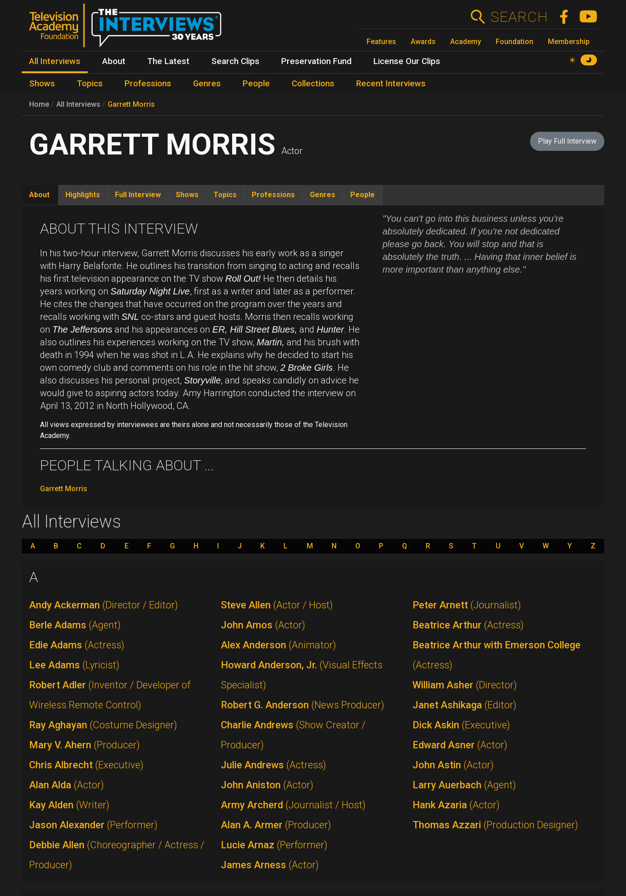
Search (519, 17)
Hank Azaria (456, 805)
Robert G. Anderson (302, 705)
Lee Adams (74, 665)
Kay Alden (69, 805)
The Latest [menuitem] (168, 61)
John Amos (263, 625)
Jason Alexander (93, 825)
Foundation (514, 41)
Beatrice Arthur (468, 625)
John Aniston (267, 785)
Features (381, 41)
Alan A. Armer (276, 825)
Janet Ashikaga (464, 705)
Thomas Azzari (495, 825)
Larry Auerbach (464, 785)
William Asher (464, 685)
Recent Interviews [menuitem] (391, 84)
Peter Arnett (466, 605)
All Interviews (78, 104)
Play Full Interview (567, 141)
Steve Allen (277, 605)
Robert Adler (109, 695)
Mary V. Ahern (84, 745)
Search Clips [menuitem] (235, 61)
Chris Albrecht (86, 765)
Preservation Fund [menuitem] (316, 61)
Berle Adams (75, 625)
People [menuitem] (256, 84)
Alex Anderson (278, 645)
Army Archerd (293, 805)
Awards (423, 41)
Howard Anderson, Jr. (302, 675)
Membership (569, 41)
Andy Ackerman (103, 605)
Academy (465, 41)
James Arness (270, 865)
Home (39, 104)
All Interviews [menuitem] (54, 61)
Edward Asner (459, 745)
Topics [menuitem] (90, 84)
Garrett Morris (131, 104)
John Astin (453, 765)
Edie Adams (76, 645)
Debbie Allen (116, 855)
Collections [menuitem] (313, 84)
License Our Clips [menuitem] (406, 61)
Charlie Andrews (293, 735)
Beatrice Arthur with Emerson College (496, 655)
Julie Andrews (273, 765)
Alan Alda (66, 785)
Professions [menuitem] (147, 84)
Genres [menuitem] (207, 84)
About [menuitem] (113, 61)
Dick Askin (461, 725)
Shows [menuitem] (42, 84)
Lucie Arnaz (274, 845)
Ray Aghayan (103, 725)
